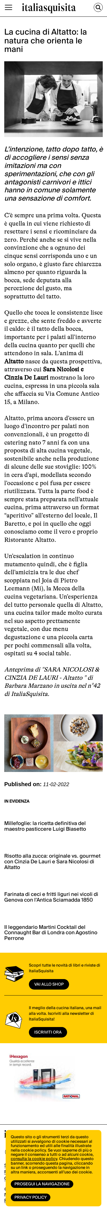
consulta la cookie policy (34, 1159)
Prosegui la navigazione (42, 1184)
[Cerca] (98, 7)
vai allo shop (49, 984)
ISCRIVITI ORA (48, 1032)
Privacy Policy (30, 1197)
